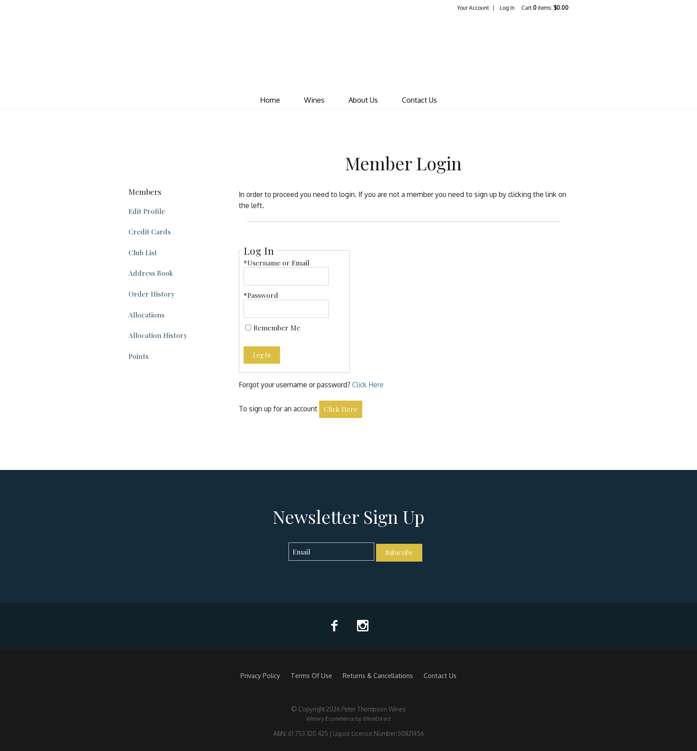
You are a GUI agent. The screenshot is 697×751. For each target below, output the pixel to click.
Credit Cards (149, 231)
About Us (363, 100)
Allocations (146, 314)
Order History (151, 293)
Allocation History (157, 335)
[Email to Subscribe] (331, 551)
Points (138, 356)
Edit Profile (146, 211)
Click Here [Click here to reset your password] (368, 384)
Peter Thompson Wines (348, 51)
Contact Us (419, 100)
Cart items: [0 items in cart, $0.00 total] (545, 7)
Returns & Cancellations (378, 675)
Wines (314, 100)
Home (270, 100)
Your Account (473, 7)
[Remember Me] (248, 327)
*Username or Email (276, 262)
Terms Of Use (311, 675)
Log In (507, 7)
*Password (261, 295)
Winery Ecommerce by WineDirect (348, 718)
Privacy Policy (260, 675)
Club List (142, 252)
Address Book (150, 272)
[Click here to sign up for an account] (341, 409)
